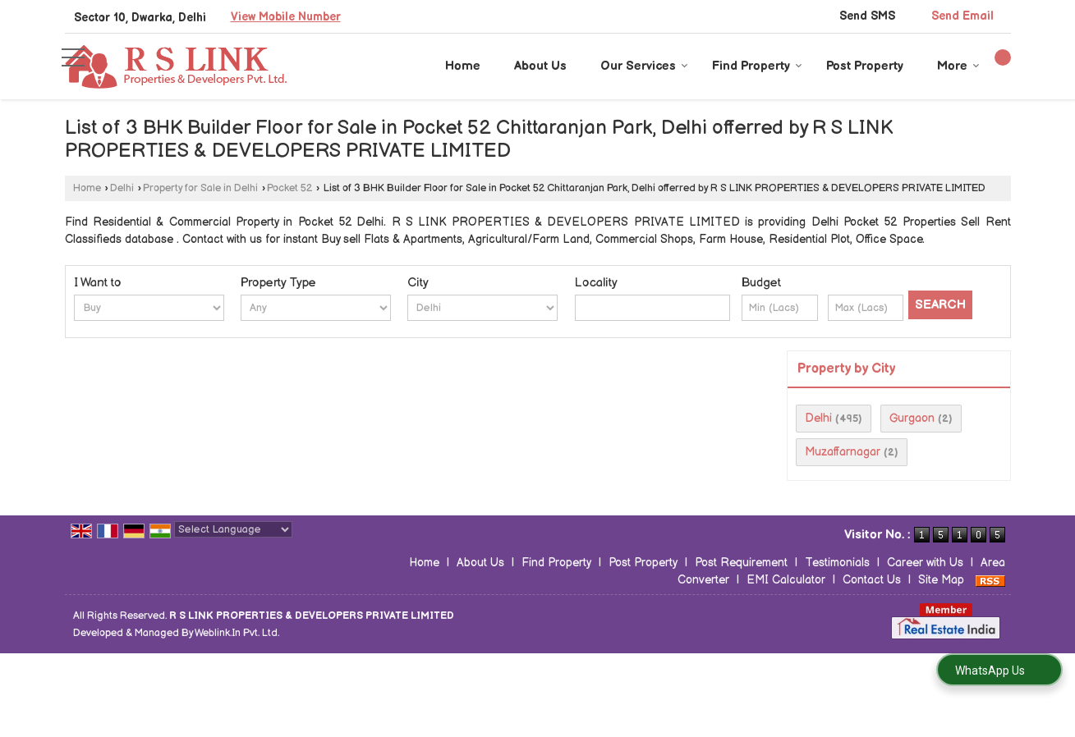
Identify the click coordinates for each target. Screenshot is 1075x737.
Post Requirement (741, 563)
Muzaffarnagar (842, 452)
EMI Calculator (786, 580)
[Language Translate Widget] (233, 529)
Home (462, 66)
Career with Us (925, 563)
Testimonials (837, 563)
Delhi (122, 188)
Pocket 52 (289, 188)
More (958, 66)
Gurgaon (912, 418)
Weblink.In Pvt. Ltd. (237, 633)
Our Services (644, 66)
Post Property (864, 66)
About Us (540, 66)
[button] (286, 17)
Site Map (941, 580)
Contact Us (872, 580)
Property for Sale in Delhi (200, 188)
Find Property (757, 66)
